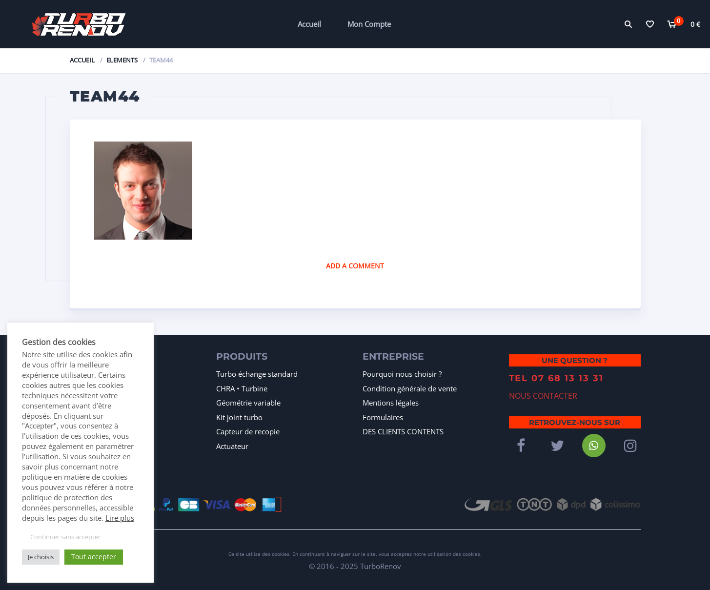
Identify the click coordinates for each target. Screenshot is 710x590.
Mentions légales (391, 402)
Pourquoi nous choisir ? (402, 374)
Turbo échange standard (257, 374)
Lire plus (119, 518)
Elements (122, 60)
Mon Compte (369, 24)
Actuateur (232, 446)
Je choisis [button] (41, 556)
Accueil (309, 24)
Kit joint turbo (239, 417)
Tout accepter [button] (93, 556)
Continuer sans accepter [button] (65, 536)
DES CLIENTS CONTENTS (403, 431)
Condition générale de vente (410, 388)
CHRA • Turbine (241, 388)
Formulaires (383, 417)
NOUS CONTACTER (543, 388)
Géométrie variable (248, 402)
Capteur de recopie (248, 431)
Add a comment (355, 265)
